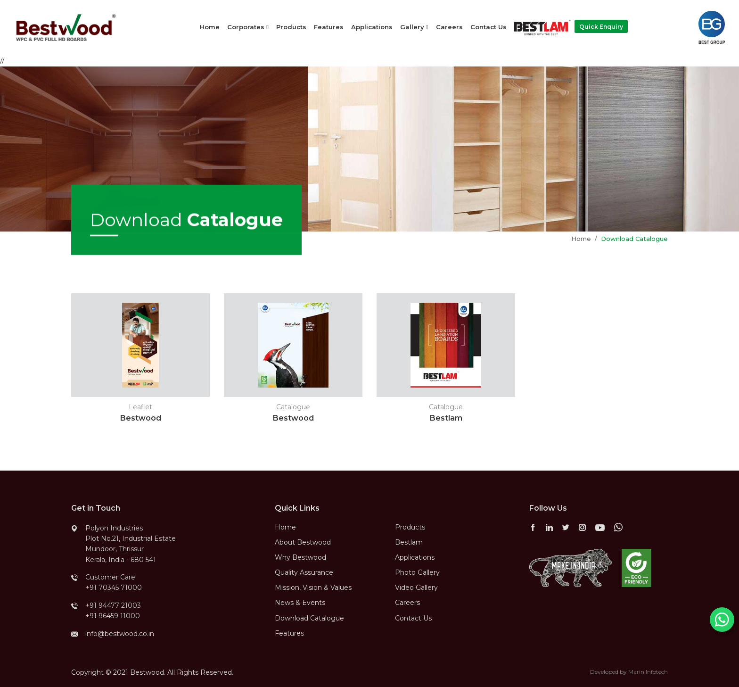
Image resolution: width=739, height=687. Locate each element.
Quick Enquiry (601, 26)
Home (210, 27)
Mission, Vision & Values (313, 587)
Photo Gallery (417, 572)
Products (291, 27)
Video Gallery (416, 587)
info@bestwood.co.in (119, 633)
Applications (372, 27)
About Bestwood (303, 542)
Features (329, 27)
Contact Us (488, 27)
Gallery (414, 27)
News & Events (300, 602)
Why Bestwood (300, 557)
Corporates (248, 27)
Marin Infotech (648, 671)
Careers (449, 27)
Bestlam (409, 542)
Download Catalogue (309, 618)
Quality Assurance (304, 572)
